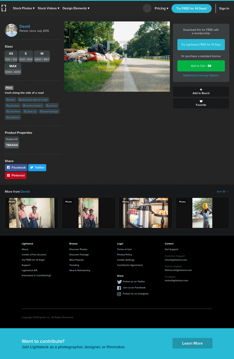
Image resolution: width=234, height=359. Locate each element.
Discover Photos (78, 249)
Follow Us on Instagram (136, 293)
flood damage (49, 111)
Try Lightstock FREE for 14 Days (201, 44)
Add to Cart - (201, 66)
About (25, 249)
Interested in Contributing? (36, 275)
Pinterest (15, 175)
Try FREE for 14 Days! (191, 8)
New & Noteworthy (79, 270)
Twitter (37, 167)
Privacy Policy (124, 254)
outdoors (12, 117)
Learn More (192, 343)
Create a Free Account (34, 254)
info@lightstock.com (176, 259)
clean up (30, 111)
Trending (74, 265)
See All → (223, 192)
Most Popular (76, 259)
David (24, 26)
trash (10, 99)
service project (32, 105)
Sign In (224, 8)
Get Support (171, 249)
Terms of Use (124, 249)
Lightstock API (29, 270)
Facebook (16, 167)
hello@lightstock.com (176, 280)
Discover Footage (79, 254)
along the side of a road (33, 99)
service (51, 105)
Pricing (161, 8)
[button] (24, 8)
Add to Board (201, 91)
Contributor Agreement (130, 265)
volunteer (13, 111)
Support (26, 265)
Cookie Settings (126, 259)
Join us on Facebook (134, 287)
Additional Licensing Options (201, 75)
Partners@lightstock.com (178, 270)
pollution (12, 105)
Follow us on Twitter (134, 281)
